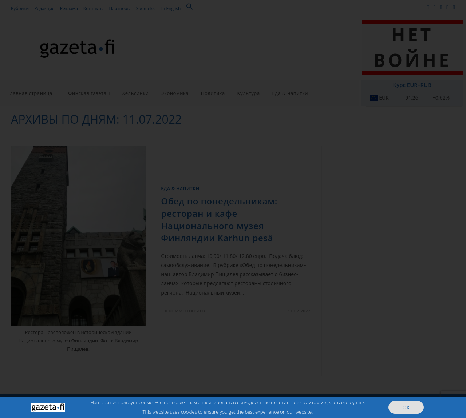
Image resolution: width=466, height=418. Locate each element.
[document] (233, 209)
